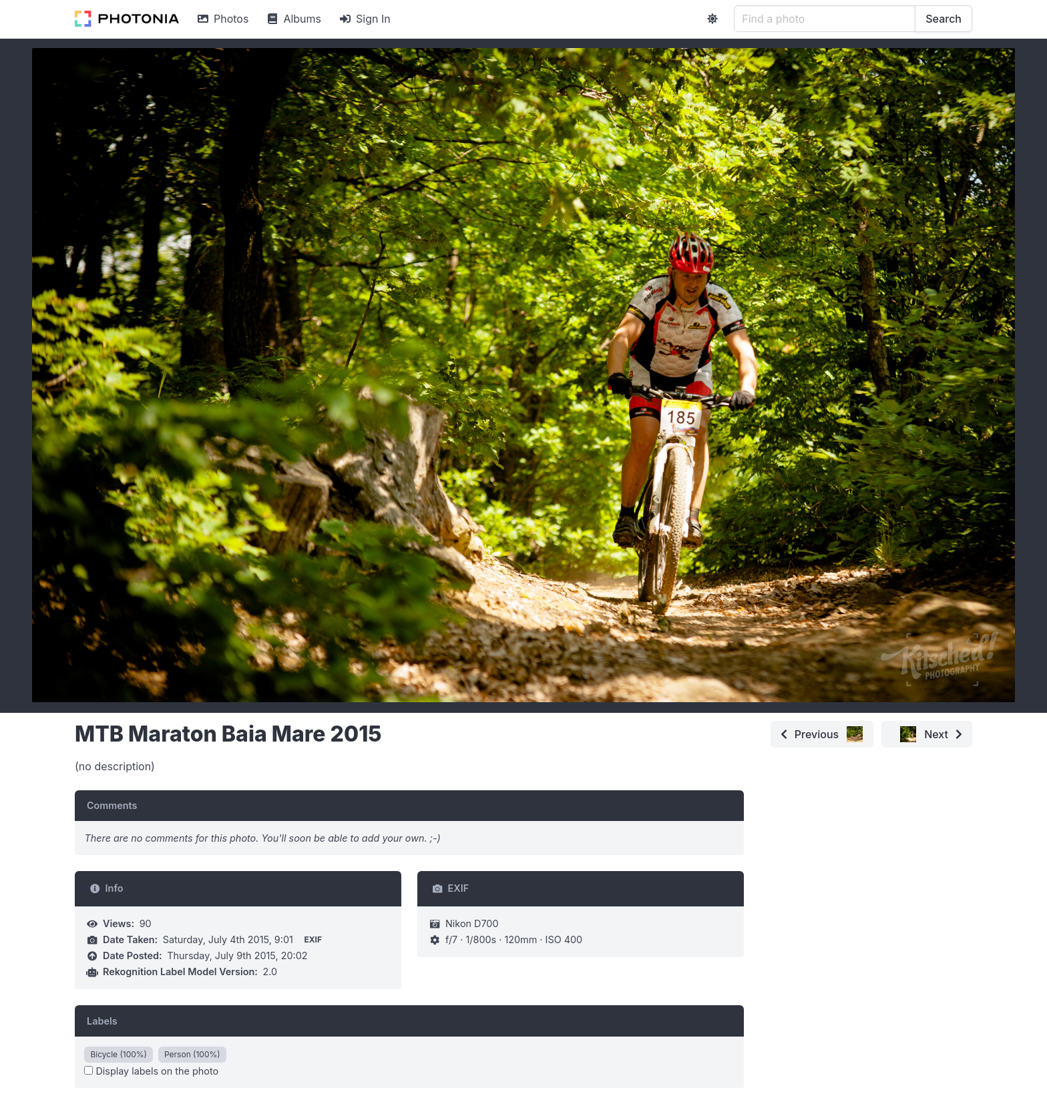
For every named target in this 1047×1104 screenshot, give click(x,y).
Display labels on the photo (151, 1071)
